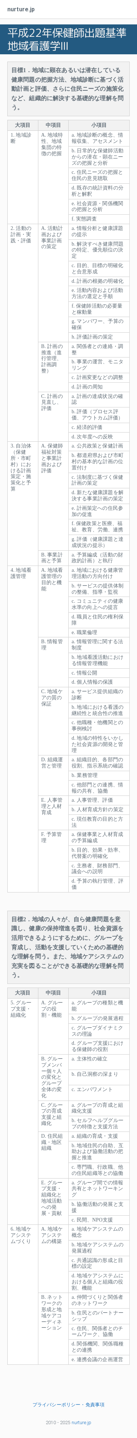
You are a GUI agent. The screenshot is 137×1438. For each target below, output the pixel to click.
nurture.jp (21, 9)
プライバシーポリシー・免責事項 (68, 1404)
